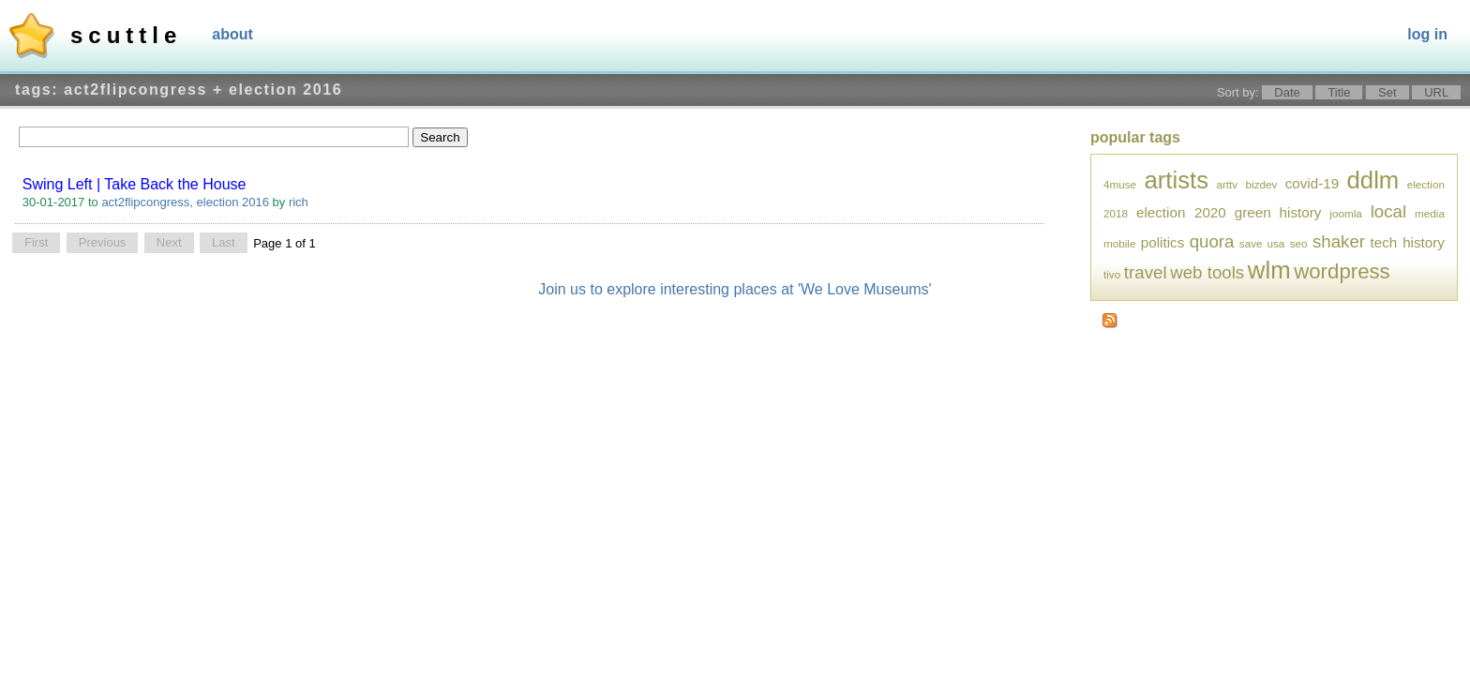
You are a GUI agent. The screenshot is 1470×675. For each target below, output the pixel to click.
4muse (1119, 184)
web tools (1207, 272)
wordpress (1342, 271)
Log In (1427, 34)
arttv (1227, 184)
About (232, 34)
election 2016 (233, 202)
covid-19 (1312, 183)
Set (1387, 92)
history (1301, 212)
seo (1299, 243)
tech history (1407, 242)
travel (1145, 272)
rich (298, 202)
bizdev (1262, 184)
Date (1286, 92)
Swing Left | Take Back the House (134, 184)
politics (1162, 242)
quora (1212, 241)
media (1430, 213)
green (1253, 212)
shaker (1338, 241)
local (1388, 211)
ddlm (1373, 180)
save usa (1262, 243)
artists (1176, 180)
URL (1436, 92)
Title (1339, 92)
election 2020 (1181, 212)
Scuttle (126, 35)
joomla (1345, 213)
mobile (1119, 243)
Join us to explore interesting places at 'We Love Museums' (734, 289)
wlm (1269, 270)
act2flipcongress (145, 202)
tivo (1111, 274)
